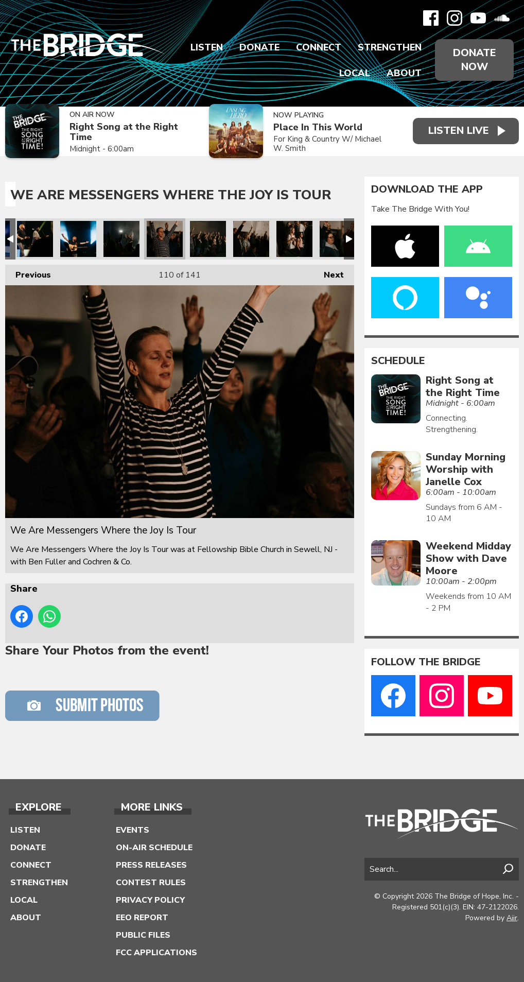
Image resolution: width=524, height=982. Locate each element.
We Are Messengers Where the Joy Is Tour (35, 239)
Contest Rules (151, 882)
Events (132, 830)
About (404, 73)
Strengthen (390, 47)
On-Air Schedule (154, 847)
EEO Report (142, 917)
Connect (318, 47)
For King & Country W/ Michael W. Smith (327, 143)
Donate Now (474, 60)
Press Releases (151, 865)
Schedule (398, 361)
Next (328, 273)
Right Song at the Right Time (123, 132)
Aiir (511, 918)
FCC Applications (156, 952)
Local (354, 73)
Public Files (143, 935)
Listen (206, 47)
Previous (28, 273)
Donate (259, 47)
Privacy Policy (150, 900)
